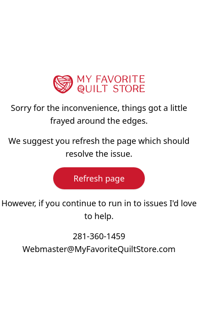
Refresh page (99, 178)
